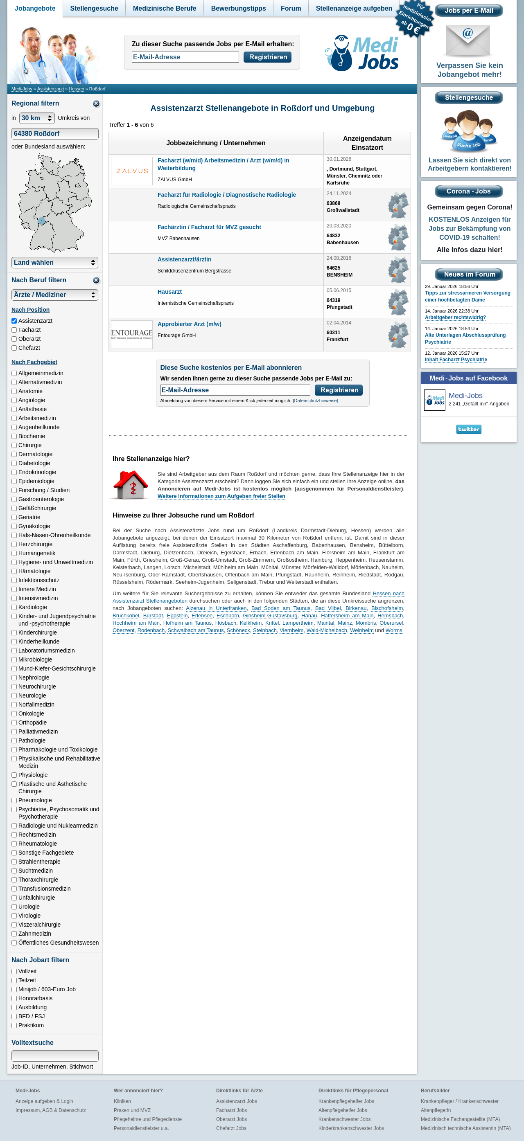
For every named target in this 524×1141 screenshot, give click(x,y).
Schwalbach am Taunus (195, 630)
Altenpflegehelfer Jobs (342, 1110)
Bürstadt (153, 615)
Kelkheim (251, 623)
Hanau (309, 615)
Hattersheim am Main (347, 615)
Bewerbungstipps (238, 8)
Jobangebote (35, 8)
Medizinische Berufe (164, 8)
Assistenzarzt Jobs (236, 1101)
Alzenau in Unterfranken (216, 608)
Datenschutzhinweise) (316, 400)
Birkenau (356, 608)
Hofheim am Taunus (187, 623)
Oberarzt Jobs (231, 1119)
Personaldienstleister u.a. (141, 1128)
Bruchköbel (126, 615)
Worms (394, 630)
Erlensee (202, 615)
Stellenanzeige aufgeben (354, 8)
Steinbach (265, 630)
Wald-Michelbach (327, 630)
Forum (291, 8)
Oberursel (391, 623)
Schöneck (238, 630)
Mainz (345, 623)
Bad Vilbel (328, 608)
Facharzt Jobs (231, 1110)
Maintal (325, 623)
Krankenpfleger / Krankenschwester (460, 1101)
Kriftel (272, 623)
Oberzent (123, 630)
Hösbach (225, 623)
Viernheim (291, 630)
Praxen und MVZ (132, 1110)
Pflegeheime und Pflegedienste (148, 1119)
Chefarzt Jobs (231, 1128)
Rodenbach (151, 630)
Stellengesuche (94, 8)
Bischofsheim (387, 608)
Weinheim (362, 630)
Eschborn (228, 615)
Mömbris (366, 623)
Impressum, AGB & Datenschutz (51, 1110)
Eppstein (177, 615)
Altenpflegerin (436, 1110)
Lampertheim (298, 623)
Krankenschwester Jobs (344, 1119)
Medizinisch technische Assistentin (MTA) (466, 1128)
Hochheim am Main (136, 623)
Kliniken (122, 1101)
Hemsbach (390, 615)
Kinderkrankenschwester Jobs (351, 1128)
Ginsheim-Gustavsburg (270, 615)
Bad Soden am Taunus (280, 608)
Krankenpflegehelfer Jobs (346, 1101)
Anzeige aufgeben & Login (44, 1101)
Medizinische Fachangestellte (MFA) (460, 1119)
